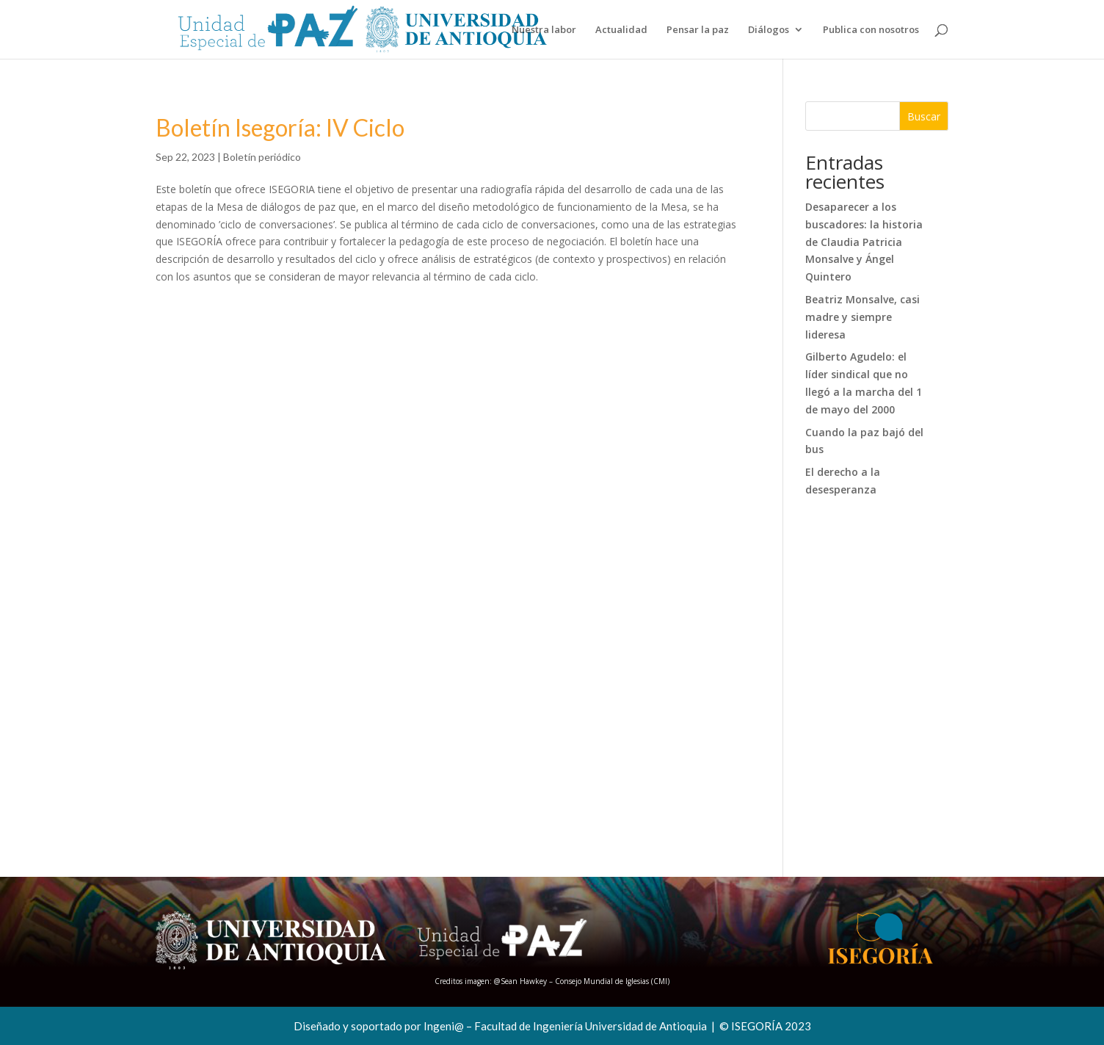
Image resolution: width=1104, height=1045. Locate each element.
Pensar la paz (698, 30)
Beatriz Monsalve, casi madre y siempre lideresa (862, 316)
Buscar (923, 116)
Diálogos (768, 30)
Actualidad (621, 30)
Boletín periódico (262, 157)
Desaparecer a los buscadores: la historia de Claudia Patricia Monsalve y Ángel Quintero (864, 241)
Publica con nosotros (871, 30)
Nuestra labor (544, 30)
